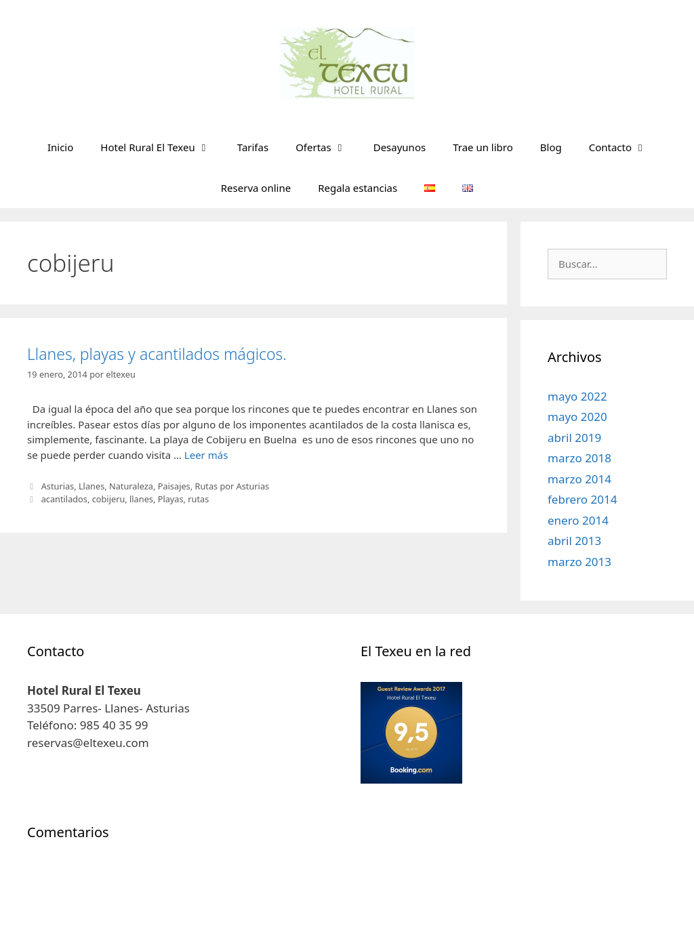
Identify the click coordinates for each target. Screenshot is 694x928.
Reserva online (256, 188)
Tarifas (252, 147)
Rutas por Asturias (232, 486)
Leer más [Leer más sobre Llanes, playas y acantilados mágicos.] (206, 455)
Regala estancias (357, 188)
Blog (551, 147)
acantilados (64, 499)
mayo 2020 (577, 416)
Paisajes (174, 486)
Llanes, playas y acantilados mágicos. (157, 354)
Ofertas (327, 147)
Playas (171, 499)
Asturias (58, 486)
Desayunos (399, 147)
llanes (141, 499)
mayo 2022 (577, 396)
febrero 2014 (582, 499)
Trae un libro (483, 147)
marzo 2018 (579, 458)
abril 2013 (574, 540)
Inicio (60, 147)
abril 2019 (574, 437)
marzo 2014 (579, 479)
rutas (198, 499)
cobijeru (108, 499)
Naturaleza (131, 486)
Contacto (624, 147)
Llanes (91, 486)
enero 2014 (578, 520)
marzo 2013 (579, 561)
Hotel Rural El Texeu (161, 147)
